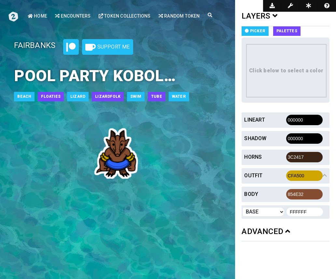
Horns (253, 157)
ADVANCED (266, 231)
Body (251, 194)
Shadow (255, 138)
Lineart (254, 120)
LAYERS (259, 16)
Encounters (73, 16)
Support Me (107, 47)
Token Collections (125, 16)
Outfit (253, 175)
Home (37, 16)
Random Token (179, 16)
